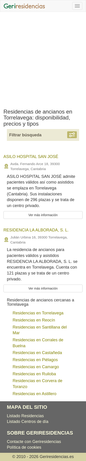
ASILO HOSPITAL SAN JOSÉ (30, 156)
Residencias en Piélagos (35, 359)
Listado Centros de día (27, 421)
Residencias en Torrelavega (38, 313)
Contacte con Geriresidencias (34, 441)
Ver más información (43, 215)
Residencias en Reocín (34, 320)
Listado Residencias (25, 416)
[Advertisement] (43, 59)
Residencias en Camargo (36, 367)
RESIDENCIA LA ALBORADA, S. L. (36, 230)
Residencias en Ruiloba (34, 374)
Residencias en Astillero (34, 393)
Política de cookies (24, 447)
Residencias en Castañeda (37, 352)
